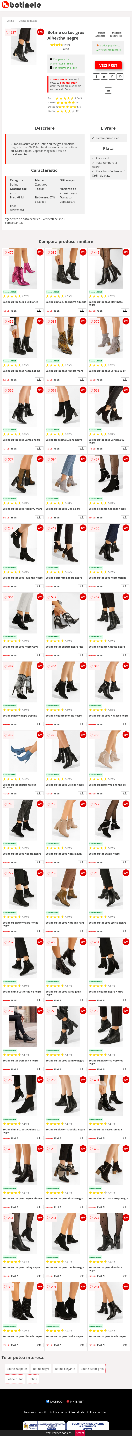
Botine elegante (65, 1369)
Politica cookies (97, 1412)
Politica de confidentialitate (67, 1412)
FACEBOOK (55, 1402)
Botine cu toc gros (92, 1369)
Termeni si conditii (35, 1412)
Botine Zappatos (28, 20)
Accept (80, 1433)
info (39, 310)
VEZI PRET (108, 65)
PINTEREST (75, 1402)
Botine (10, 20)
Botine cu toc (15, 1379)
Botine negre (41, 1369)
